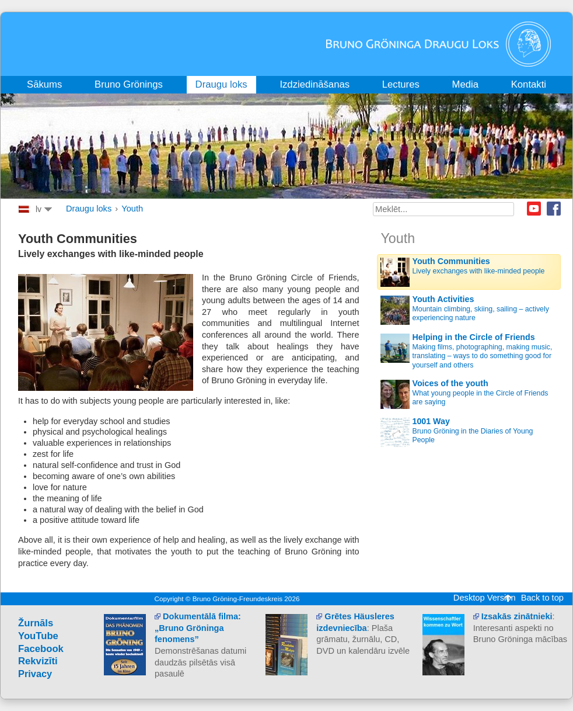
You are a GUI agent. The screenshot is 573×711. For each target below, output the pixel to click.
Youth (132, 208)
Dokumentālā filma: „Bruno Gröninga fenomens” (198, 628)
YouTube (38, 635)
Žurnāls (35, 623)
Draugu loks (88, 208)
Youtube (534, 209)
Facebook (554, 209)
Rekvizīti (38, 661)
